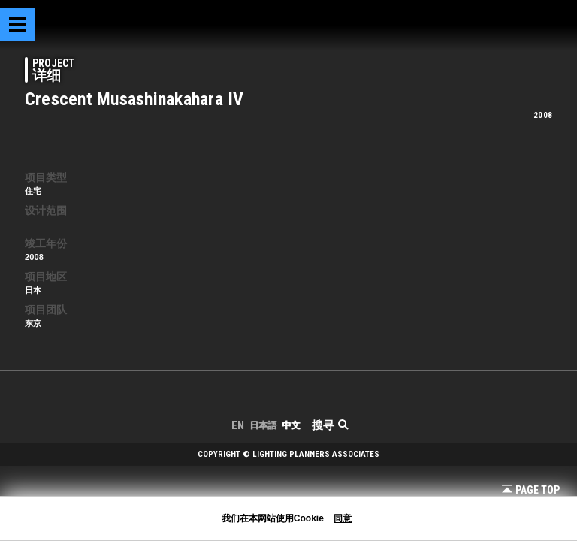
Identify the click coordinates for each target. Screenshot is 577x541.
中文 (291, 425)
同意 (343, 518)
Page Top (531, 490)
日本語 (262, 425)
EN (237, 425)
